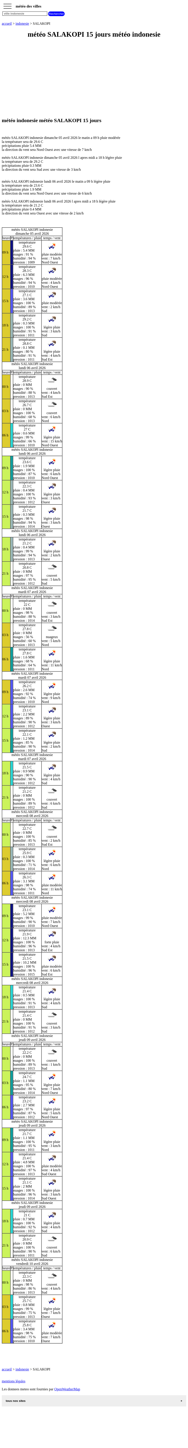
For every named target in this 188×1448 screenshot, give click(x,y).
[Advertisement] (94, 78)
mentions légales (13, 1381)
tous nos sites (16, 1401)
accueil (7, 23)
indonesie (22, 23)
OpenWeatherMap (67, 1389)
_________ (7, 5)
